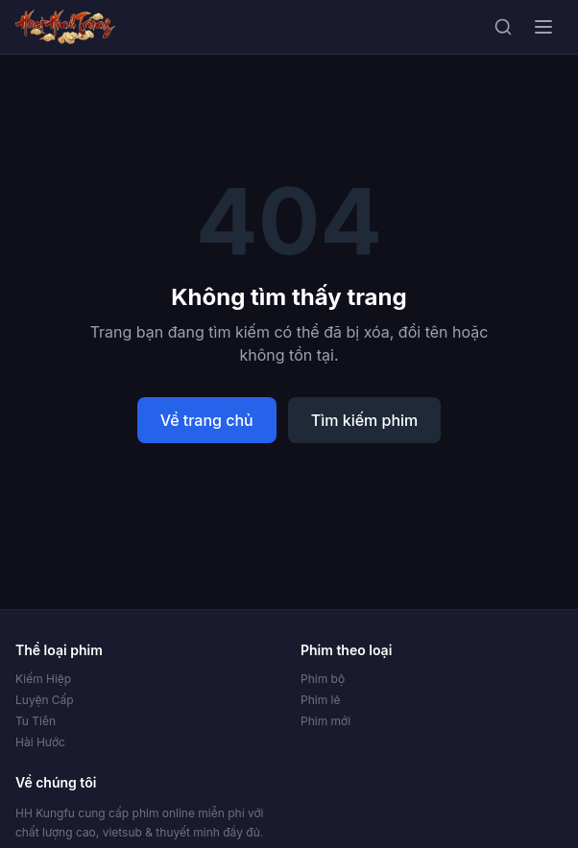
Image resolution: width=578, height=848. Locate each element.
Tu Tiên (35, 721)
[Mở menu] (543, 27)
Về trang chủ (206, 420)
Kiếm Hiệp (43, 678)
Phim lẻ (320, 700)
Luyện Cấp (44, 700)
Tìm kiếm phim (365, 420)
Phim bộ (323, 678)
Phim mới (325, 721)
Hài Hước (40, 742)
